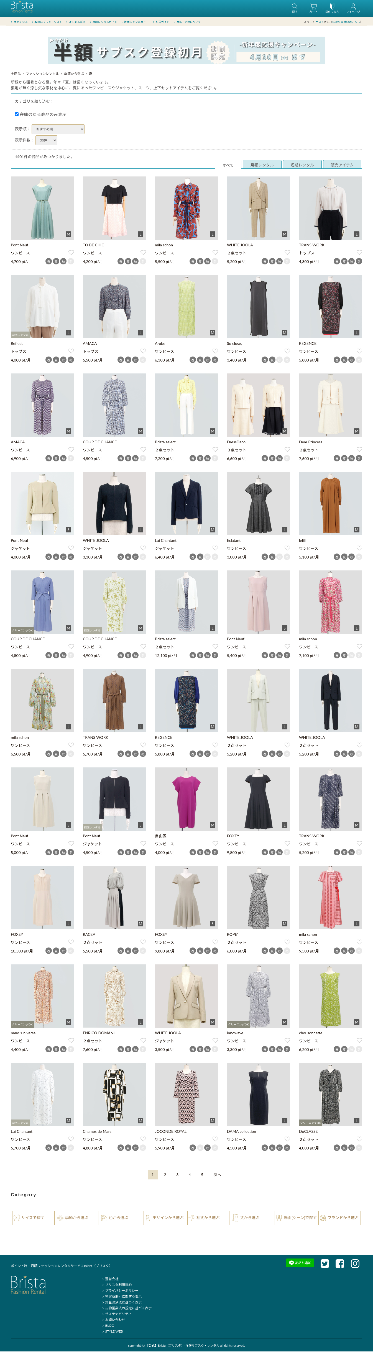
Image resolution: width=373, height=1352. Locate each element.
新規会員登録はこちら (346, 22)
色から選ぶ (118, 1218)
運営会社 (109, 1279)
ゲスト (320, 22)
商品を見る (19, 22)
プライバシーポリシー (119, 1291)
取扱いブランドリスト (46, 22)
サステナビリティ (116, 1314)
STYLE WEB (112, 1332)
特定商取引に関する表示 (121, 1297)
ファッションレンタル (42, 74)
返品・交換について (187, 22)
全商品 (16, 74)
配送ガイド (161, 22)
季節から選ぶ (74, 74)
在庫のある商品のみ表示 (41, 114)
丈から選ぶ (249, 1218)
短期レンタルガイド (134, 22)
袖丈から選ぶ (208, 1218)
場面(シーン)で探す (300, 1218)
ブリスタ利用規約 (116, 1285)
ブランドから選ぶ (343, 1218)
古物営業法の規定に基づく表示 (126, 1308)
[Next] (217, 1175)
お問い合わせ (113, 1320)
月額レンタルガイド (103, 22)
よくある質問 (75, 22)
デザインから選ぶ (168, 1218)
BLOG (107, 1326)
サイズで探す (33, 1218)
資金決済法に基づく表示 (121, 1303)
